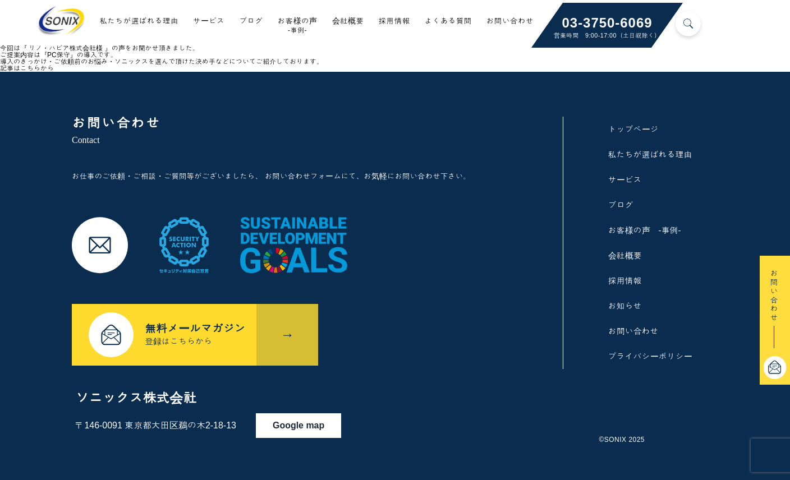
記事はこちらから (27, 68)
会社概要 (348, 21)
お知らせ (625, 306)
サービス (209, 21)
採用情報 (394, 21)
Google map (303, 422)
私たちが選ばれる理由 (139, 21)
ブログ (251, 21)
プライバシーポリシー (650, 356)
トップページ (633, 129)
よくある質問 (448, 21)
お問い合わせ (510, 21)
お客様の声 (297, 25)
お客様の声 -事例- (644, 230)
